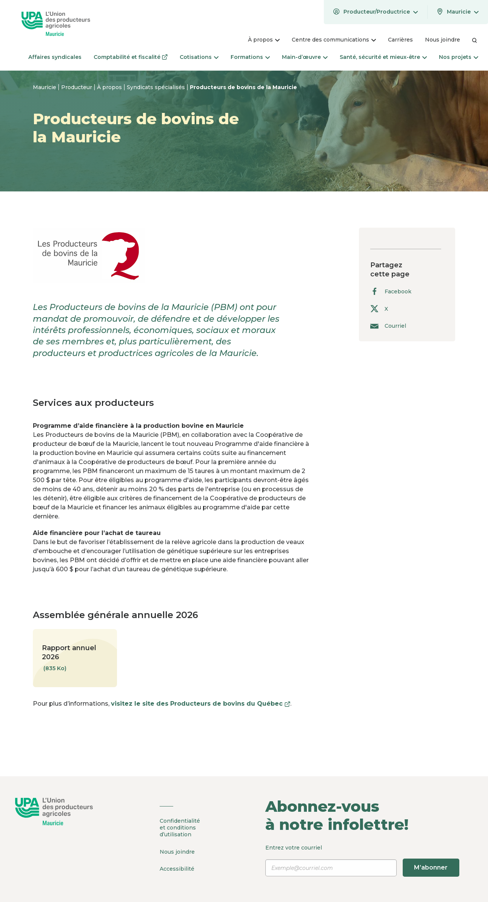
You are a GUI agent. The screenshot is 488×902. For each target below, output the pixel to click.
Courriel (388, 325)
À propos (110, 87)
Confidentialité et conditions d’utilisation (180, 827)
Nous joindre (177, 851)
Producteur (77, 87)
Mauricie (45, 87)
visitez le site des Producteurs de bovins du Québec (200, 703)
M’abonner (431, 867)
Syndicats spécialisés (156, 87)
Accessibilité (177, 868)
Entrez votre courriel (362, 860)
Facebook (390, 291)
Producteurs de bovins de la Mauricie (243, 87)
